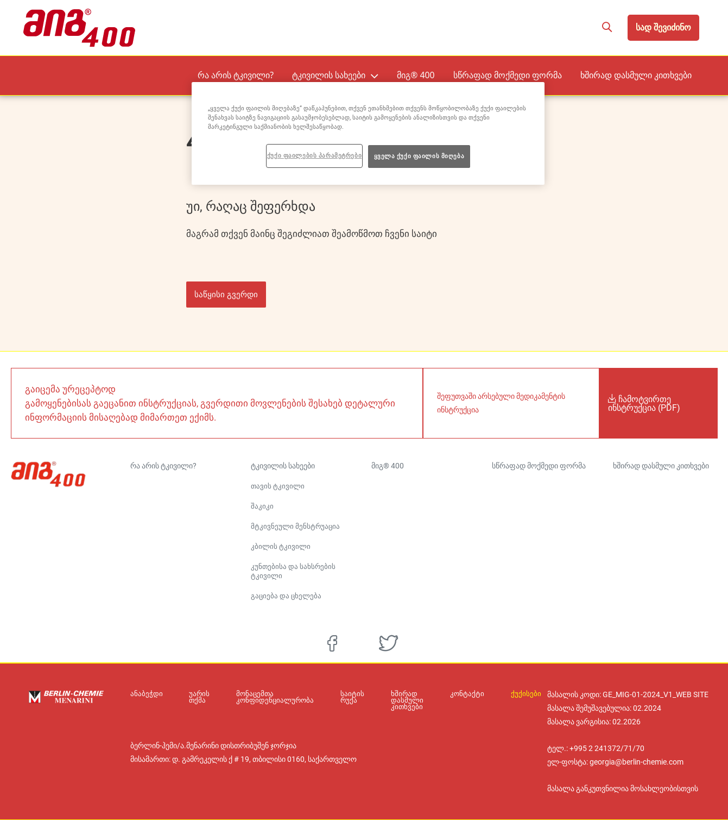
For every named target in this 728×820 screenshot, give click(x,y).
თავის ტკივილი (278, 486)
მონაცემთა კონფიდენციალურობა (268, 697)
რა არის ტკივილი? (282, 75)
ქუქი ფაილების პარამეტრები (314, 155)
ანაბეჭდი (146, 694)
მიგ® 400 (446, 75)
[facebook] (332, 643)
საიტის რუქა (340, 697)
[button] (606, 27)
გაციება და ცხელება (286, 596)
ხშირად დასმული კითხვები (643, 75)
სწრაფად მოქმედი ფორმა (529, 75)
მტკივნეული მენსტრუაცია (295, 526)
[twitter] (388, 643)
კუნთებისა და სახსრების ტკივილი (293, 571)
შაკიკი (262, 506)
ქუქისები (523, 694)
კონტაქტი (469, 694)
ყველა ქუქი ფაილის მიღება (419, 156)
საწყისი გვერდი (226, 294)
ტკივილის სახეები (366, 75)
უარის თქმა (195, 697)
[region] (368, 133)
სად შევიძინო (663, 27)
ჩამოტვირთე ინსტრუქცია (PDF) (644, 403)
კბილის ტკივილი (281, 546)
